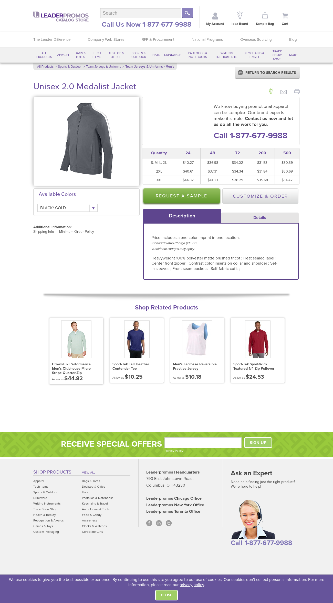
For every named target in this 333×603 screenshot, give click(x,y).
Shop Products (52, 472)
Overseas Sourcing (256, 39)
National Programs (207, 39)
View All (88, 472)
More (293, 55)
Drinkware (172, 55)
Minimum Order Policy (76, 231)
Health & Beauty (44, 515)
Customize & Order (260, 196)
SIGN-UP (258, 442)
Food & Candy (91, 515)
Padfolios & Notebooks (197, 54)
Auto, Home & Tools (96, 509)
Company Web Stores (106, 39)
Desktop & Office (116, 54)
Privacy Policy (173, 451)
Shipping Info (43, 231)
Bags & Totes (80, 54)
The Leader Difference (51, 39)
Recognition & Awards (48, 520)
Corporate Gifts (92, 532)
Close (166, 595)
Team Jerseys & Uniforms (103, 66)
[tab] (182, 216)
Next (297, 351)
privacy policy (192, 584)
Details (259, 217)
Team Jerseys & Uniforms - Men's (150, 66)
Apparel (63, 55)
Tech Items (96, 54)
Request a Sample (181, 196)
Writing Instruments (226, 54)
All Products (44, 54)
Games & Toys (43, 526)
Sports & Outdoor (138, 54)
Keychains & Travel (254, 54)
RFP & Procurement (158, 39)
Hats (156, 55)
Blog (293, 39)
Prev (35, 351)
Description (182, 216)
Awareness (89, 520)
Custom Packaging (46, 532)
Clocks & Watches (94, 526)
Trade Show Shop (277, 55)
